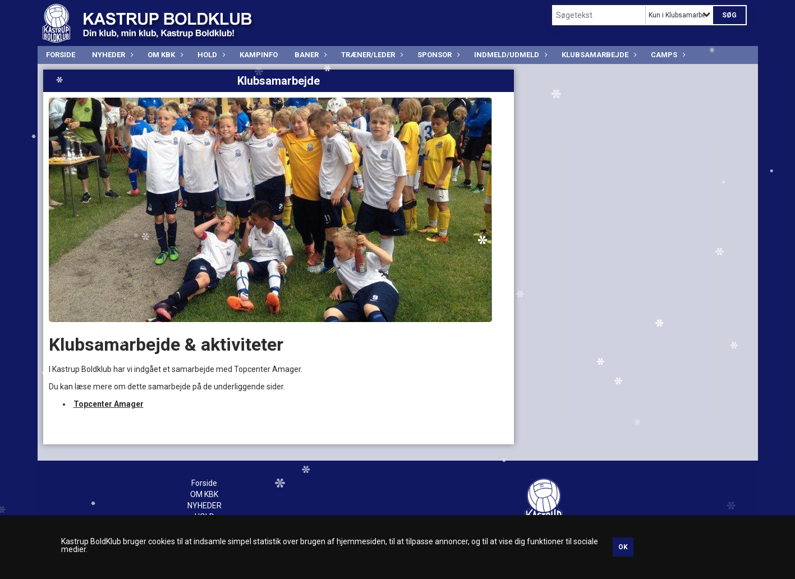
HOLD (210, 54)
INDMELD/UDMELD (509, 54)
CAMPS (667, 54)
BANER (309, 54)
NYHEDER (111, 54)
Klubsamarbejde (598, 54)
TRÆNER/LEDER (371, 54)
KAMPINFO (259, 54)
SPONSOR (437, 54)
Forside (60, 54)
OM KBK (164, 54)
